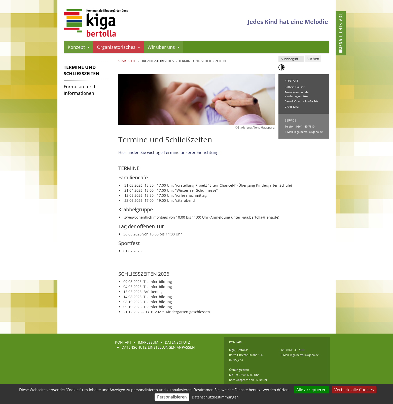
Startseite (127, 61)
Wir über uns (164, 47)
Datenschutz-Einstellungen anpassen (158, 347)
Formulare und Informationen (79, 90)
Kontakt (123, 342)
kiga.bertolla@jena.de (308, 132)
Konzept (78, 47)
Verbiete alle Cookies (354, 389)
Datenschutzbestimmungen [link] (215, 397)
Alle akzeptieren (311, 389)
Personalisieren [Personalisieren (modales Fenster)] (172, 397)
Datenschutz (177, 342)
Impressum (148, 342)
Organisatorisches (118, 47)
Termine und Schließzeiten (81, 70)
